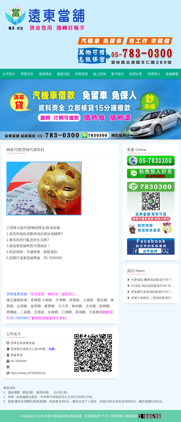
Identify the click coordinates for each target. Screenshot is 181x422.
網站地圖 (131, 416)
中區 (105, 416)
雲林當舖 (117, 416)
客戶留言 (117, 74)
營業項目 (27, 74)
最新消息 (63, 74)
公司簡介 (9, 74)
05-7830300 (16, 361)
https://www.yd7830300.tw (26, 373)
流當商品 (45, 74)
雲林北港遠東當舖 (20, 343)
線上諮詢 (99, 74)
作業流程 (81, 74)
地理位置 (135, 74)
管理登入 (153, 74)
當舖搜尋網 (92, 416)
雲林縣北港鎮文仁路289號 (26, 349)
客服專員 (14, 355)
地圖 (52, 349)
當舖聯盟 (172, 74)
